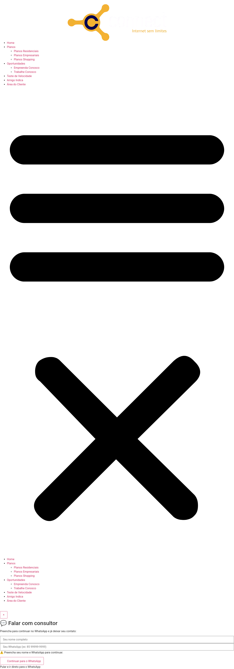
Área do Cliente (16, 84)
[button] (117, 322)
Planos (11, 47)
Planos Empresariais (26, 55)
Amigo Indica (15, 80)
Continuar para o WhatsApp (22, 661)
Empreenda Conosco (26, 67)
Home (10, 42)
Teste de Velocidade (19, 76)
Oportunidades (16, 63)
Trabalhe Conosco (25, 72)
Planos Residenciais (26, 51)
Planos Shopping (24, 59)
